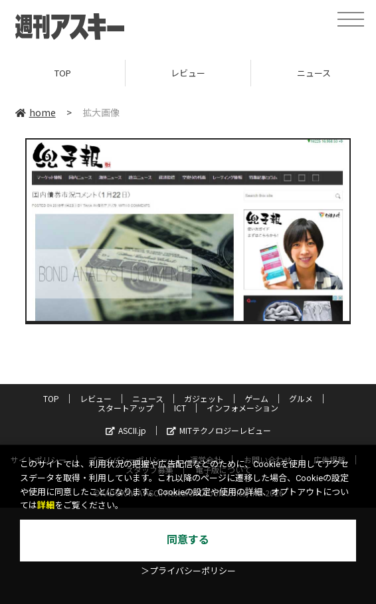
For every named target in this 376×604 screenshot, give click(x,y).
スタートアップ (125, 407)
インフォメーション (242, 407)
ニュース (147, 398)
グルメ (301, 398)
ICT (180, 407)
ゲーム (256, 398)
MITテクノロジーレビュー (219, 430)
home (35, 112)
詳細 (45, 505)
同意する (188, 540)
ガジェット (204, 398)
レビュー (188, 72)
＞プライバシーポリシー (188, 571)
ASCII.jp (126, 430)
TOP (62, 72)
